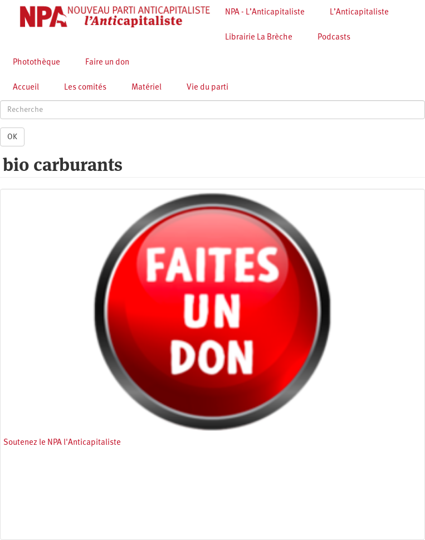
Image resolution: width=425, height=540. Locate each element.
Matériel (146, 88)
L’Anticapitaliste (359, 12)
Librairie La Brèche (258, 37)
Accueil (26, 88)
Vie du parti (207, 88)
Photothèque (36, 62)
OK (12, 137)
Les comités (85, 88)
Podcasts (333, 37)
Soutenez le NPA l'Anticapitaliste (62, 443)
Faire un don (107, 62)
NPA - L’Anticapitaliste (265, 12)
